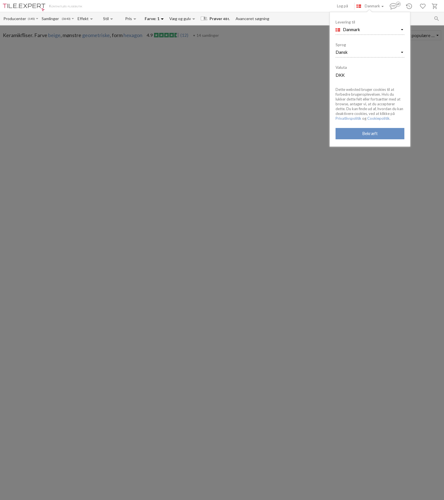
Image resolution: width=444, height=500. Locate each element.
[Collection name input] (51, 18)
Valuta (341, 67)
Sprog (341, 44)
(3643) (66, 18)
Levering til (345, 22)
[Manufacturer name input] (15, 18)
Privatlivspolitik (348, 118)
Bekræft (370, 133)
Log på (342, 6)
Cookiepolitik (378, 118)
